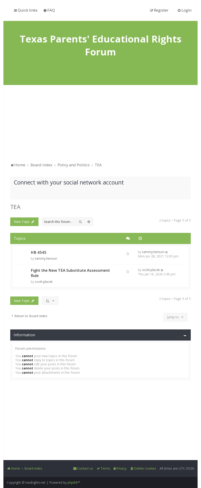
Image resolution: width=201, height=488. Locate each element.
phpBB (73, 482)
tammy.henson (46, 258)
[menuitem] (49, 10)
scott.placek (44, 281)
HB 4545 (38, 252)
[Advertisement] (100, 126)
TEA (15, 207)
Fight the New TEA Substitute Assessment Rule (70, 273)
